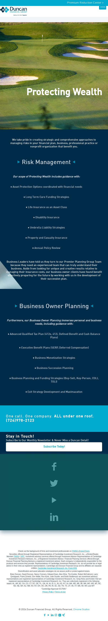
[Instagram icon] (56, 615)
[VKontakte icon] (59, 615)
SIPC (22, 556)
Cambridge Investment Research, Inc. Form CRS (57, 568)
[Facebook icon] (44, 615)
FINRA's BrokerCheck (81, 551)
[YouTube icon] (48, 615)
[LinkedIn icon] (52, 615)
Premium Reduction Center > (85, 2)
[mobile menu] (102, 5)
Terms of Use (60, 592)
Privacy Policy (47, 592)
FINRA (16, 556)
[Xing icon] (63, 615)
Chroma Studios (81, 609)
